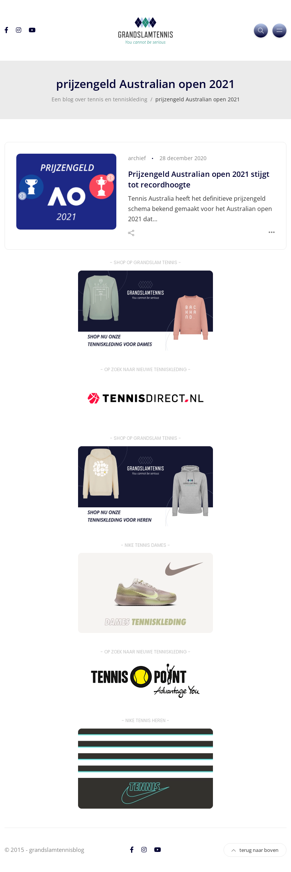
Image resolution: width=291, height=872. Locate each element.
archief (137, 158)
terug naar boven (255, 850)
